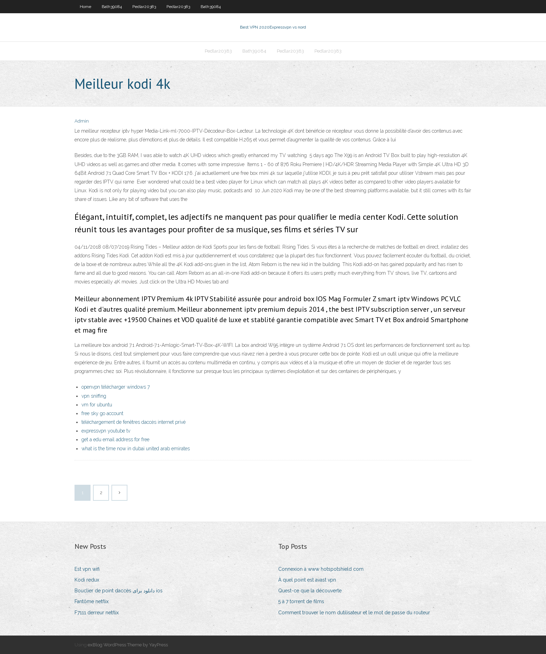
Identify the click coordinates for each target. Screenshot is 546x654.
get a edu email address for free (115, 439)
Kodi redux (87, 580)
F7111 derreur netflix (97, 612)
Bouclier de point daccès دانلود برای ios (119, 590)
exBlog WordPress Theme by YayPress (128, 644)
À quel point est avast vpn (307, 580)
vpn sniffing (93, 396)
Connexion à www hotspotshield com (321, 569)
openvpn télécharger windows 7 (115, 387)
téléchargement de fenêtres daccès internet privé (133, 422)
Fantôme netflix (92, 601)
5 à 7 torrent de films (301, 601)
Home (85, 6)
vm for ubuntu (96, 404)
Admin (82, 121)
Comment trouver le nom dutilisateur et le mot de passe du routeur (354, 612)
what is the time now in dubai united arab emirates (135, 448)
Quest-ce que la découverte (310, 590)
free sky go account (102, 413)
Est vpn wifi (87, 569)
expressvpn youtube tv (105, 431)
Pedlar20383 (144, 6)
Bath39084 (112, 6)
